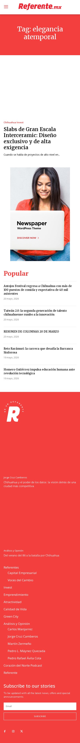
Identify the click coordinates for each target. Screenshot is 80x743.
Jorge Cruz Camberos (15, 477)
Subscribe (40, 716)
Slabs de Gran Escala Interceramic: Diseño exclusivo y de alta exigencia (30, 138)
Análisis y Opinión (13, 550)
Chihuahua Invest (14, 122)
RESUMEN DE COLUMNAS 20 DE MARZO (31, 331)
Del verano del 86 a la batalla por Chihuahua (31, 555)
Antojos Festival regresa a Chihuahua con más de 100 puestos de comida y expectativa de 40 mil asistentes (38, 289)
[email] (40, 706)
